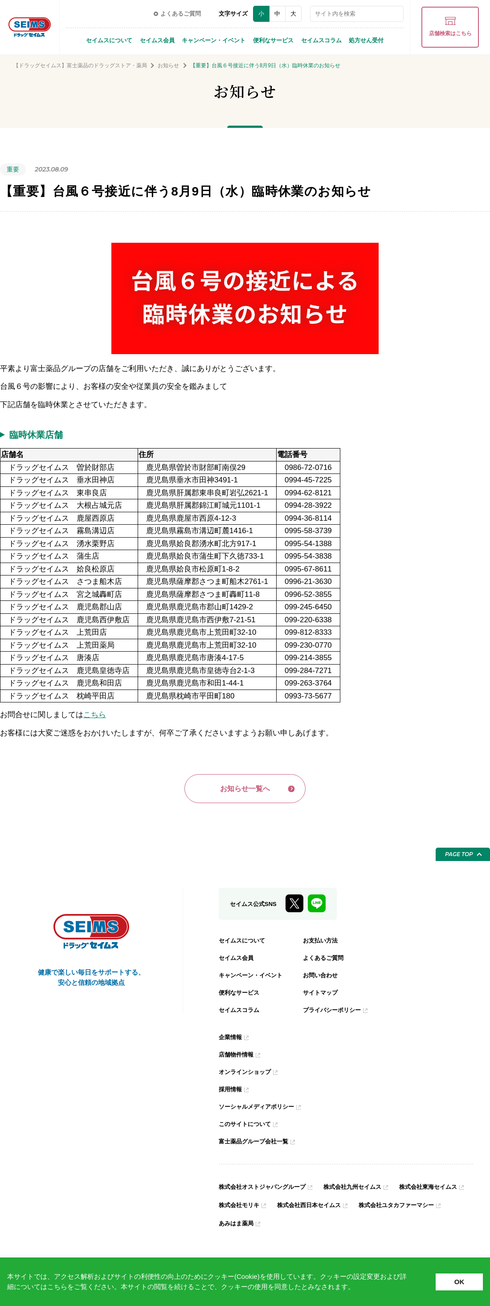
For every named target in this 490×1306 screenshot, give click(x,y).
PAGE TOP (459, 856)
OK (459, 1282)
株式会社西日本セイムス (394, 1207)
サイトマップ (321, 994)
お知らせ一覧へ (245, 789)
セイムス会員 (157, 40)
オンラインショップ (247, 1073)
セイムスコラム (321, 40)
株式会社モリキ (321, 1207)
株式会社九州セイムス (361, 1188)
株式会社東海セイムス (250, 1207)
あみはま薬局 (336, 1225)
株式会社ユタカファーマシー (259, 1225)
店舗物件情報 (237, 1056)
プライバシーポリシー (334, 1012)
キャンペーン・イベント (213, 40)
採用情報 (231, 1091)
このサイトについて (247, 1126)
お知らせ (168, 65)
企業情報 (231, 1039)
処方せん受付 (366, 40)
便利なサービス (273, 40)
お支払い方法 (321, 942)
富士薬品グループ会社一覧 (256, 1143)
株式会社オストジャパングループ (265, 1188)
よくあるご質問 (325, 959)
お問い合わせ (321, 977)
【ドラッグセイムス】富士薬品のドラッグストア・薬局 (80, 65)
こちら (57, 1286)
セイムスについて (109, 40)
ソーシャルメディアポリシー (259, 1108)
